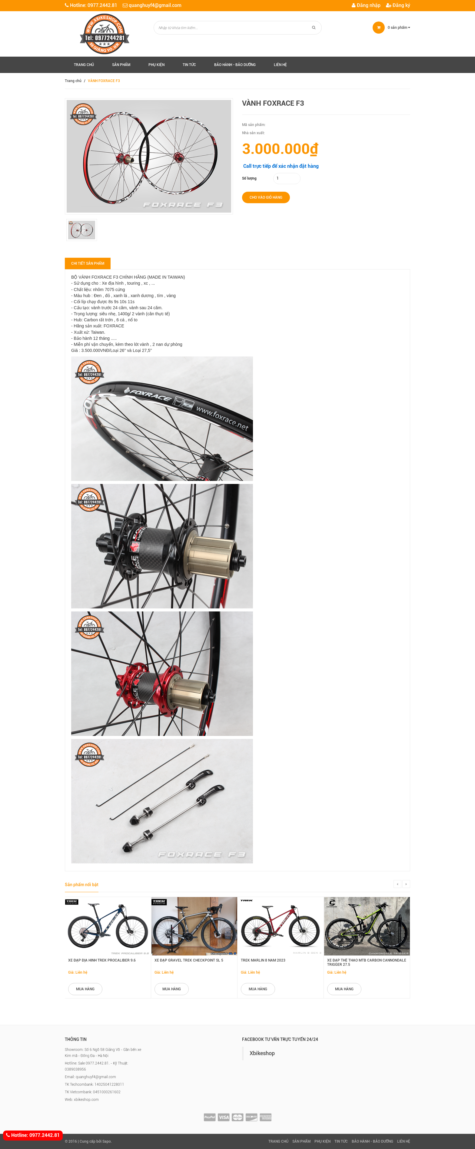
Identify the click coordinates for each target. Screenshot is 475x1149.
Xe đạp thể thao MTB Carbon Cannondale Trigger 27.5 (366, 962)
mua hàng (85, 989)
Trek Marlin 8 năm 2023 (263, 960)
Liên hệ (280, 65)
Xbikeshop (262, 1053)
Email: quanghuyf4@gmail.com (90, 1077)
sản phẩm (399, 27)
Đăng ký (398, 5)
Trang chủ (84, 65)
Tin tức (189, 65)
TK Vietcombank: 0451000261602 (93, 1092)
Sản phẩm (121, 65)
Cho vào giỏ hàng (266, 197)
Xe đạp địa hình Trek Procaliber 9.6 (102, 960)
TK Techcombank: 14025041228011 (94, 1084)
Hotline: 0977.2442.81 (33, 1135)
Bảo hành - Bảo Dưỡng (235, 65)
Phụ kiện (156, 65)
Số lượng (249, 178)
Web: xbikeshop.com (82, 1100)
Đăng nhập (366, 5)
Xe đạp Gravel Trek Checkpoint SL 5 (188, 960)
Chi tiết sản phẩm (87, 263)
